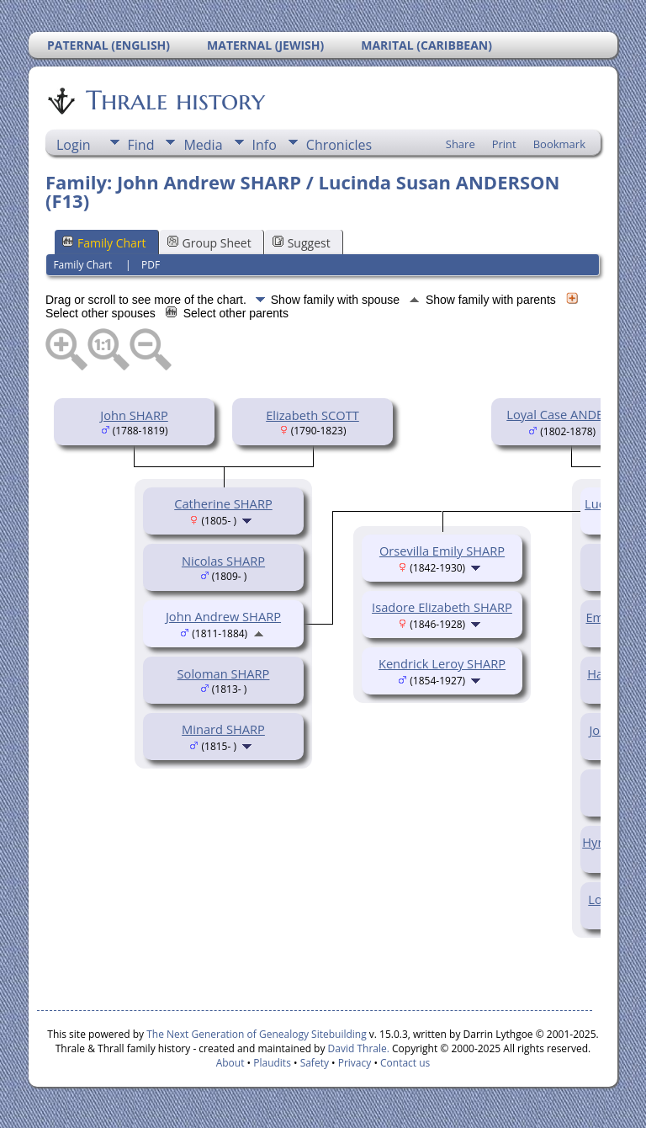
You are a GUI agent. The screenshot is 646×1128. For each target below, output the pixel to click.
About (230, 1063)
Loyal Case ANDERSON (571, 414)
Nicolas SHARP (223, 560)
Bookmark (559, 144)
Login (73, 145)
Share (460, 144)
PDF (150, 265)
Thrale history (174, 100)
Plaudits (272, 1063)
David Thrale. (358, 1048)
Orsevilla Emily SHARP (442, 550)
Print (504, 144)
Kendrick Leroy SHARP (442, 663)
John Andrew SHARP (223, 616)
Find (141, 145)
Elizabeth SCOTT (312, 415)
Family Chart (104, 243)
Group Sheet (209, 243)
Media (202, 145)
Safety (314, 1063)
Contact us (405, 1063)
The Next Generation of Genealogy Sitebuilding (256, 1034)
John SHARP (134, 415)
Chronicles (339, 145)
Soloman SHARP (223, 673)
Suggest (302, 243)
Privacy (355, 1063)
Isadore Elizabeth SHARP (442, 607)
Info (264, 145)
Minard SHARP (223, 729)
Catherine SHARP (223, 503)
